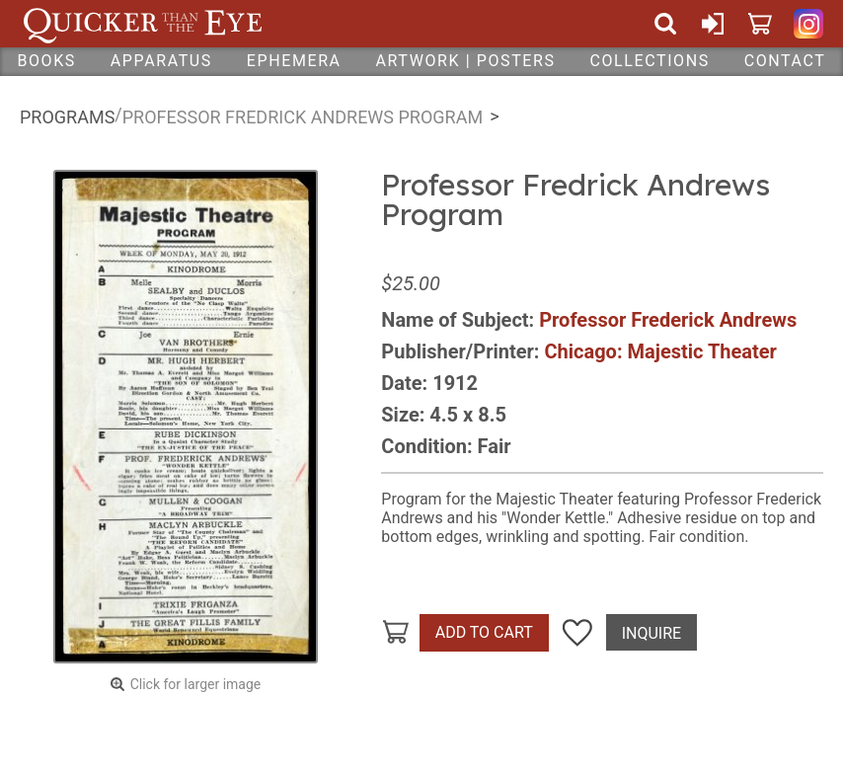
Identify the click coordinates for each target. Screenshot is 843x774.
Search (665, 23)
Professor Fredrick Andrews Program (302, 117)
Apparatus (161, 60)
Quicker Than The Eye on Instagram (808, 24)
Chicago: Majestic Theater (660, 351)
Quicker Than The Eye (143, 23)
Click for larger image (196, 684)
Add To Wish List (577, 633)
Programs (67, 117)
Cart (760, 23)
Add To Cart (484, 632)
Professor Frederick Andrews (668, 320)
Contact (785, 60)
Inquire (651, 633)
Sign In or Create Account (712, 23)
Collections (649, 60)
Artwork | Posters (466, 60)
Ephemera (294, 60)
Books (46, 60)
